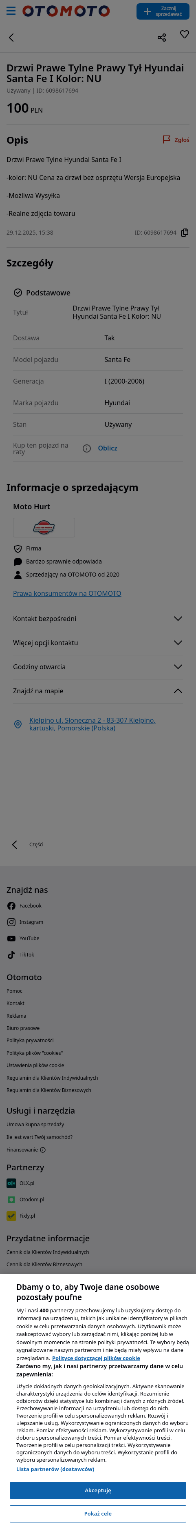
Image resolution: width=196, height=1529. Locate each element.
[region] (98, 1401)
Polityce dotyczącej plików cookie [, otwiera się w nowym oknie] (96, 1358)
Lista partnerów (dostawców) (55, 1469)
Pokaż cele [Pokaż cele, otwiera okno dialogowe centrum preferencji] (98, 1513)
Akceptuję (98, 1490)
